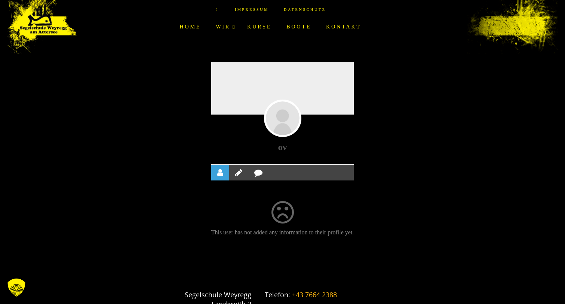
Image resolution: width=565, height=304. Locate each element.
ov (282, 147)
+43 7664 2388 (314, 294)
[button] (16, 287)
